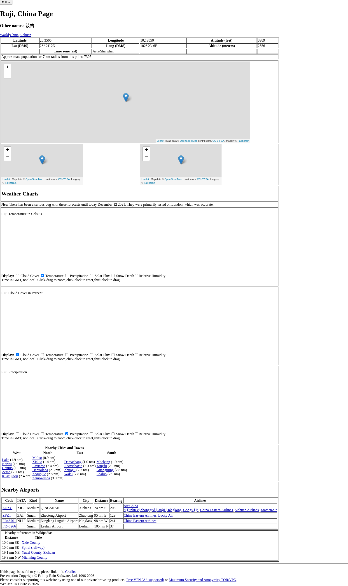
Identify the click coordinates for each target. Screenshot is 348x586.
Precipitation (79, 276)
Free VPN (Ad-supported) (145, 580)
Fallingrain (243, 140)
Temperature (54, 276)
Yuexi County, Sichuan (38, 552)
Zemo (6, 472)
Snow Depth (125, 276)
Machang (103, 462)
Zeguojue (39, 474)
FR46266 (9, 526)
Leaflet (160, 140)
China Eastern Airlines (216, 510)
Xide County (31, 542)
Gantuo (7, 468)
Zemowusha (41, 478)
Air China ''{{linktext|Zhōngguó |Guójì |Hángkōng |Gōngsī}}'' (161, 508)
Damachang (73, 462)
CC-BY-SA (218, 140)
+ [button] (7, 67)
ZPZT (6, 515)
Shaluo (102, 474)
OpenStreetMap (188, 140)
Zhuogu (70, 470)
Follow (6, 2)
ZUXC (7, 508)
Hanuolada (40, 470)
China (14, 35)
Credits (70, 572)
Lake (5, 460)
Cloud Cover (30, 276)
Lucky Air (165, 515)
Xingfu (102, 466)
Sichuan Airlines (247, 510)
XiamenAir (269, 510)
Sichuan (25, 35)
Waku (68, 474)
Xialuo (37, 462)
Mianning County (34, 557)
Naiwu (7, 464)
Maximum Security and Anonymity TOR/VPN (202, 580)
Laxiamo (38, 466)
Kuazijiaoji (10, 476)
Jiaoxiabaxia (73, 466)
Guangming (105, 470)
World (4, 35)
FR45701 (9, 521)
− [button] (7, 74)
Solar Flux (102, 276)
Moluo (37, 458)
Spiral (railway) (33, 547)
